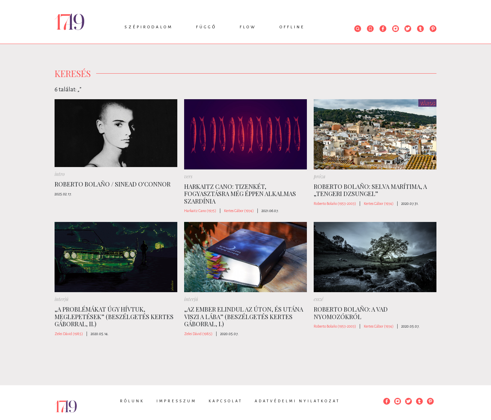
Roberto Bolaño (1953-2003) (335, 203)
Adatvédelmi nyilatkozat (297, 401)
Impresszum (176, 401)
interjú (62, 299)
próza (319, 176)
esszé (318, 299)
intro (60, 174)
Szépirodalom (148, 27)
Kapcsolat (225, 401)
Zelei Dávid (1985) (69, 334)
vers (188, 176)
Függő (206, 27)
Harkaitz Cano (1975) (200, 211)
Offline (292, 27)
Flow (248, 27)
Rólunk (132, 401)
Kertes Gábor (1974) (239, 211)
